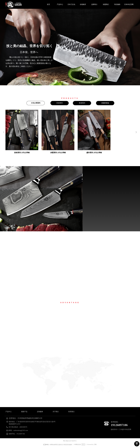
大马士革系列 (35, 103)
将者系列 (82, 103)
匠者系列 (60, 103)
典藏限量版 (105, 103)
